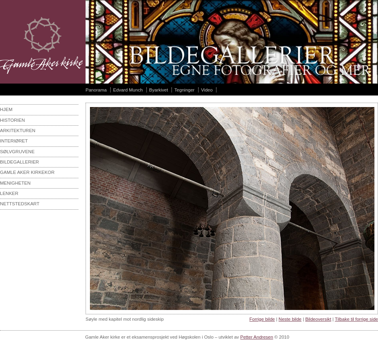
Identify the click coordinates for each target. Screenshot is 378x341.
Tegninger (184, 90)
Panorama (96, 90)
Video (206, 90)
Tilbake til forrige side (356, 319)
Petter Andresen (256, 337)
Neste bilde (290, 319)
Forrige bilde (262, 319)
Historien (12, 120)
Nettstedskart (19, 203)
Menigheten (15, 183)
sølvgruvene (17, 151)
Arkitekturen (17, 130)
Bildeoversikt (318, 319)
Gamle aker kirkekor (27, 172)
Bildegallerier (19, 162)
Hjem (6, 109)
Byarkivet (158, 90)
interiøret (14, 140)
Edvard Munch (127, 90)
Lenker (9, 193)
